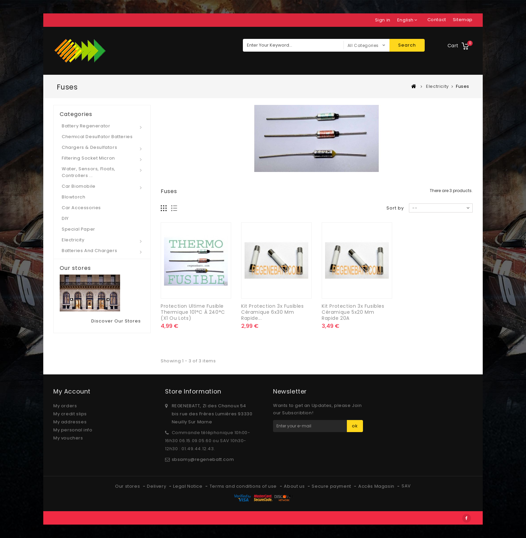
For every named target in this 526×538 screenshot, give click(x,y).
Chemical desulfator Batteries (97, 136)
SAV (406, 486)
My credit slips (70, 414)
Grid (164, 208)
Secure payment (332, 486)
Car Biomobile (79, 186)
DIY (65, 218)
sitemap (463, 19)
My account (72, 391)
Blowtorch (73, 197)
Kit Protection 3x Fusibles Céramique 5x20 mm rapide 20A (353, 312)
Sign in (382, 20)
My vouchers (68, 438)
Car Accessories (81, 207)
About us (295, 486)
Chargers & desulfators (89, 147)
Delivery (157, 486)
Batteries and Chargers (89, 250)
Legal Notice (188, 486)
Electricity (73, 240)
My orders (65, 406)
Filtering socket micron (88, 158)
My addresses (70, 422)
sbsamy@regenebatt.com (203, 459)
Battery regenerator (86, 126)
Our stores (75, 268)
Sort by (395, 208)
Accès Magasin (377, 486)
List (174, 208)
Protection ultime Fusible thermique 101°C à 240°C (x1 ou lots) (193, 312)
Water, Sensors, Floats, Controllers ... (88, 172)
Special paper (78, 229)
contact (436, 19)
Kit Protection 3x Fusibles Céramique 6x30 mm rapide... (272, 312)
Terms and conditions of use (244, 486)
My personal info (73, 430)
